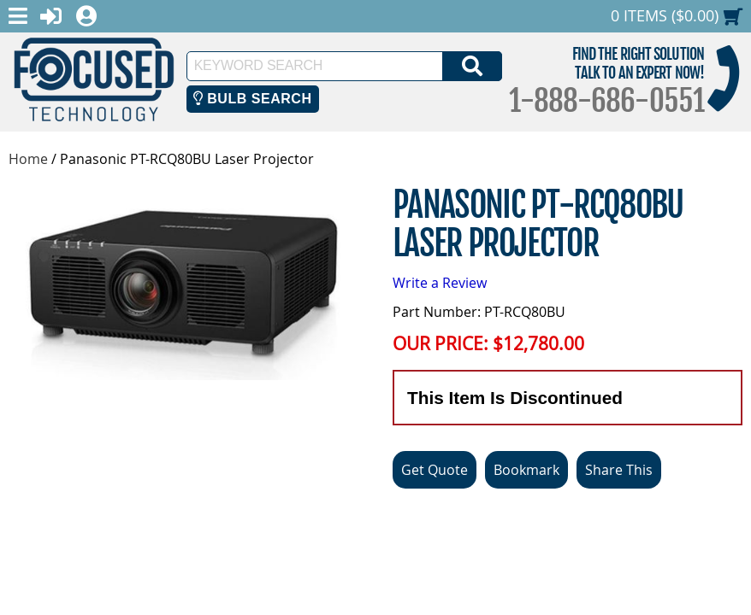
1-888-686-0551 (606, 101)
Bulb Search (252, 98)
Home (28, 158)
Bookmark (526, 469)
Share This (619, 469)
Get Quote (434, 469)
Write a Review (440, 282)
